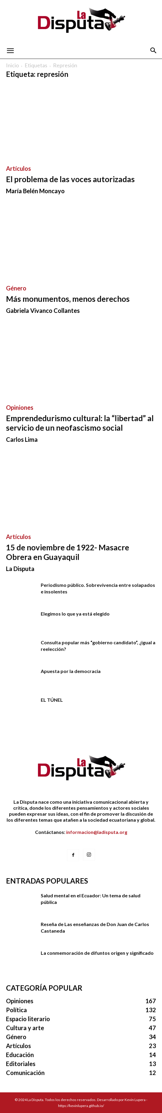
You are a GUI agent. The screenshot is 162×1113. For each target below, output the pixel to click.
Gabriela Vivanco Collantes (43, 310)
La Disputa (20, 568)
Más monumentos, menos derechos (68, 299)
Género (16, 288)
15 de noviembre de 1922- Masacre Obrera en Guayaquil (67, 552)
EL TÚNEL (52, 700)
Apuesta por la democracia (71, 671)
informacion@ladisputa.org (96, 832)
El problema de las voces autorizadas (70, 179)
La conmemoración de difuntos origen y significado (97, 953)
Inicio (12, 65)
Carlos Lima (22, 439)
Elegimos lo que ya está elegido (75, 613)
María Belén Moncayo (35, 190)
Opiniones (19, 407)
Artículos (18, 168)
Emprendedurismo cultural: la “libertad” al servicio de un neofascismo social (80, 423)
